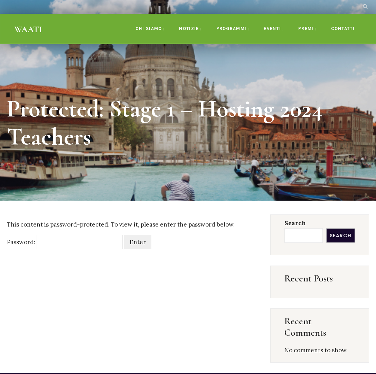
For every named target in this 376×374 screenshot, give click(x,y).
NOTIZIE (189, 28)
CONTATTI (343, 28)
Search (295, 223)
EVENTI (272, 28)
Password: (65, 242)
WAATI (28, 29)
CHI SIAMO (148, 28)
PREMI (306, 28)
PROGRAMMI (231, 28)
